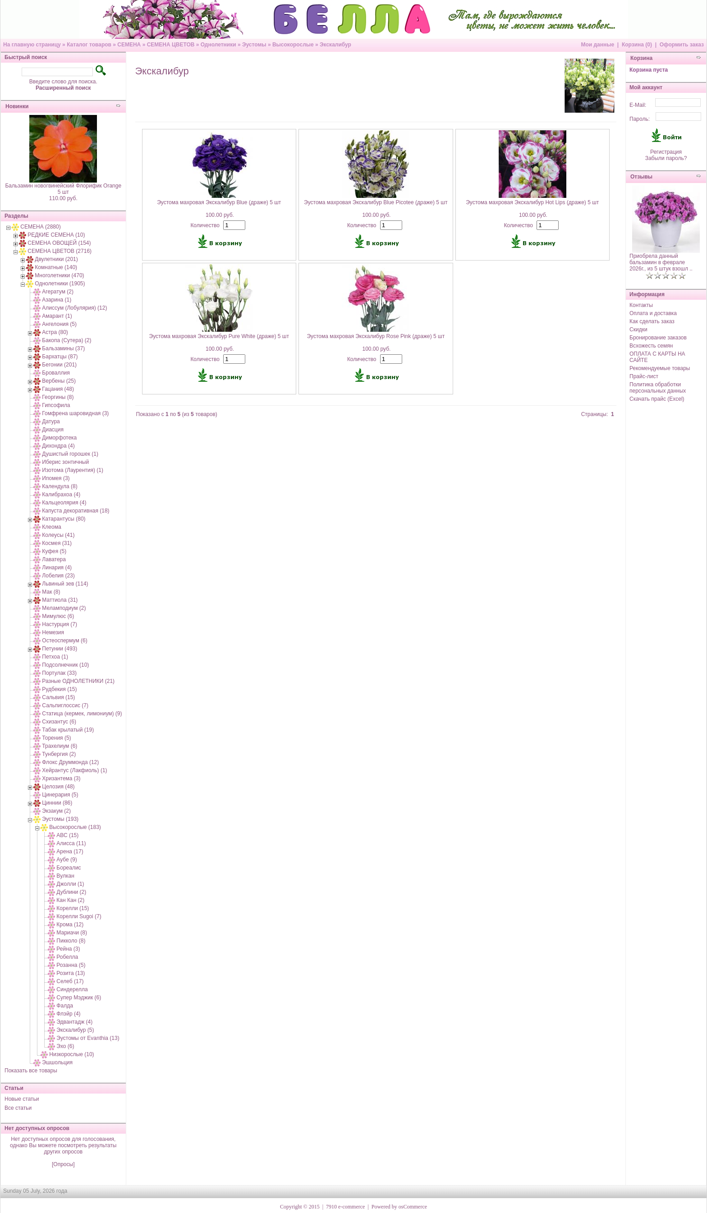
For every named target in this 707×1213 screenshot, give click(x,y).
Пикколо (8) (70, 941)
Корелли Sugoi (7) (78, 916)
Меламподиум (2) (64, 608)
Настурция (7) (59, 624)
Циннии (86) (57, 803)
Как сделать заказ (652, 321)
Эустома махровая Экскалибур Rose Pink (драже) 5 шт (376, 336)
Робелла (67, 957)
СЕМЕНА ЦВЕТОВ (171, 44)
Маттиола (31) (60, 600)
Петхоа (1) (55, 657)
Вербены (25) (59, 381)
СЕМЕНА (129, 44)
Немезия (53, 632)
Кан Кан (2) (70, 900)
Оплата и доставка (653, 313)
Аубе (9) (66, 859)
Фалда (64, 1005)
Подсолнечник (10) (65, 665)
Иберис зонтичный (65, 462)
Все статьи (18, 1108)
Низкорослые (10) (71, 1054)
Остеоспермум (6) (64, 640)
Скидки (638, 329)
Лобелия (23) (58, 575)
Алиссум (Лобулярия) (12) (74, 308)
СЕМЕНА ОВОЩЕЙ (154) (59, 243)
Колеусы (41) (58, 535)
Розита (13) (70, 973)
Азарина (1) (56, 300)
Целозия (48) (58, 786)
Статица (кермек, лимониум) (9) (82, 713)
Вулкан (65, 876)
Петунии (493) (59, 648)
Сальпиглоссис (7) (65, 705)
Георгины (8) (57, 397)
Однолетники (218, 44)
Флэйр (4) (68, 1014)
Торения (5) (56, 738)
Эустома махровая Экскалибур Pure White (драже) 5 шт (219, 336)
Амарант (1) (57, 316)
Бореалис (68, 868)
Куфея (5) (54, 551)
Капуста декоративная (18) (75, 511)
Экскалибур (335, 44)
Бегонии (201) (59, 365)
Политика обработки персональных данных (657, 387)
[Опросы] (63, 1164)
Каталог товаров (89, 44)
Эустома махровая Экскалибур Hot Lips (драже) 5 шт (532, 202)
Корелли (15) (72, 908)
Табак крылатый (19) (68, 730)
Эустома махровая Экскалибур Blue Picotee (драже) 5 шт (375, 202)
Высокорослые (293, 44)
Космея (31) (57, 543)
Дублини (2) (71, 892)
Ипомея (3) (55, 478)
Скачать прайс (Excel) (656, 399)
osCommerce (413, 1207)
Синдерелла (71, 989)
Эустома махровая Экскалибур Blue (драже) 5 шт (219, 202)
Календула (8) (59, 486)
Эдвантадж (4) (74, 1022)
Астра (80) (55, 332)
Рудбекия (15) (59, 689)
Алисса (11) (71, 843)
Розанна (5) (70, 965)
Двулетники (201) (56, 259)
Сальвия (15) (58, 697)
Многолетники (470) (59, 275)
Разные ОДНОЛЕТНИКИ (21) (78, 681)
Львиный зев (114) (65, 584)
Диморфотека (59, 438)
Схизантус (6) (59, 722)
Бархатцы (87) (60, 356)
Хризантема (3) (61, 778)
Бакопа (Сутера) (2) (66, 340)
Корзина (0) (637, 44)
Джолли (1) (70, 884)
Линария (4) (57, 567)
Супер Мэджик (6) (78, 997)
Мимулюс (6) (58, 616)
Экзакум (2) (56, 811)
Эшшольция (57, 1062)
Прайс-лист (643, 376)
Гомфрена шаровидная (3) (75, 413)
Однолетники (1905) (60, 283)
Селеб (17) (69, 981)
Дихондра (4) (58, 446)
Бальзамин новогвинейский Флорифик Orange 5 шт (63, 189)
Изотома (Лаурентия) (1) (72, 470)
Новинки (16, 106)
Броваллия (55, 373)
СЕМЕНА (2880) (40, 227)
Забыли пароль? (666, 158)
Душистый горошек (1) (70, 454)
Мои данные (597, 44)
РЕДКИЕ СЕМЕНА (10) (56, 235)
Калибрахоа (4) (61, 494)
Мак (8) (51, 592)
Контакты (641, 305)
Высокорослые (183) (75, 827)
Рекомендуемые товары (659, 368)
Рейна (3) (68, 949)
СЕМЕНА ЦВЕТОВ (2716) (60, 251)
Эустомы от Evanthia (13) (87, 1038)
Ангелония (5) (59, 324)
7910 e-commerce (345, 1207)
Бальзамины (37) (63, 348)
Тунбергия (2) (59, 754)
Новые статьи (22, 1099)
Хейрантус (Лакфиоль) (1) (74, 770)
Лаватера (54, 559)
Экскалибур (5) (75, 1030)
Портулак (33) (59, 673)
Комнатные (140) (56, 267)
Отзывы (641, 177)
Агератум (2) (57, 291)
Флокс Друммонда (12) (70, 762)
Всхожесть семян (651, 346)
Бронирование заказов (658, 337)
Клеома (51, 527)
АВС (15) (67, 835)
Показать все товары (31, 1070)
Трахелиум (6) (59, 746)
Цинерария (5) (60, 795)
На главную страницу (32, 44)
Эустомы (254, 44)
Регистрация (666, 152)
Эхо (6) (65, 1046)
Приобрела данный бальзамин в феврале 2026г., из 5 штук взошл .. (661, 262)
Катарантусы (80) (63, 519)
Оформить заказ (682, 44)
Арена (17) (69, 851)
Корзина (641, 58)
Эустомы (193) (60, 819)
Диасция (53, 429)
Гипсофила (56, 405)
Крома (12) (69, 924)
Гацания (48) (58, 389)
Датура (51, 421)
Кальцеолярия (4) (64, 502)
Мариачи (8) (71, 932)
